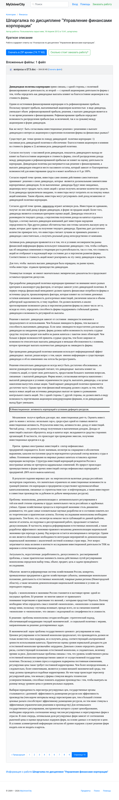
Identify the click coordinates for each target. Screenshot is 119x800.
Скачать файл (54, 69)
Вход (75, 4)
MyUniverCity (26, 791)
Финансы (23, 14)
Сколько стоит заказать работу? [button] (69, 52)
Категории (11, 14)
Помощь (85, 4)
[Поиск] (49, 4)
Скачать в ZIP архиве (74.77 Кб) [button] (26, 52)
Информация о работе (57, 771)
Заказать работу (102, 4)
